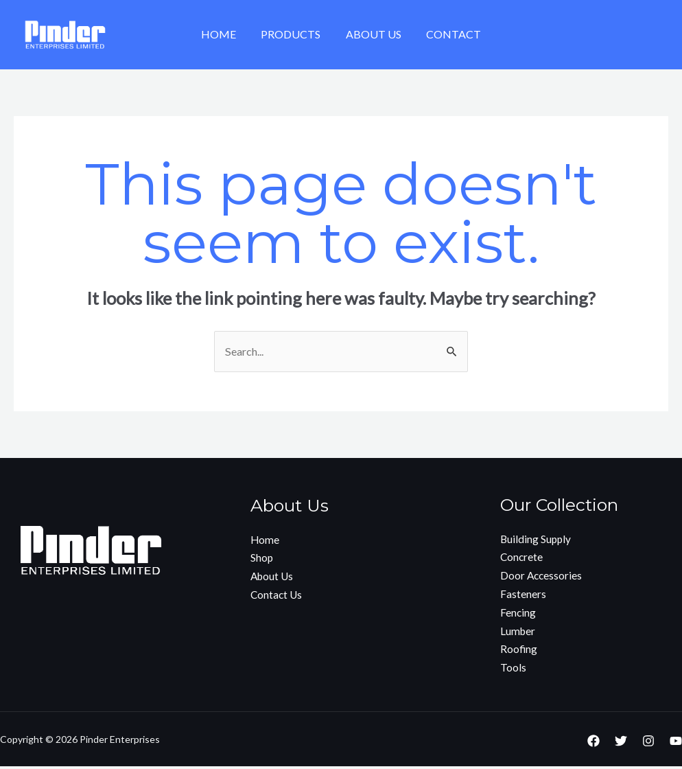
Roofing (519, 651)
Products (292, 34)
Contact (449, 34)
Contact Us (277, 597)
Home (223, 34)
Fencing (518, 614)
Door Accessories (542, 577)
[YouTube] (676, 743)
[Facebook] (593, 743)
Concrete (522, 558)
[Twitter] (621, 743)
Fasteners (523, 596)
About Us (372, 34)
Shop (262, 559)
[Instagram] (648, 743)
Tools (513, 670)
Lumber (518, 633)
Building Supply (536, 540)
